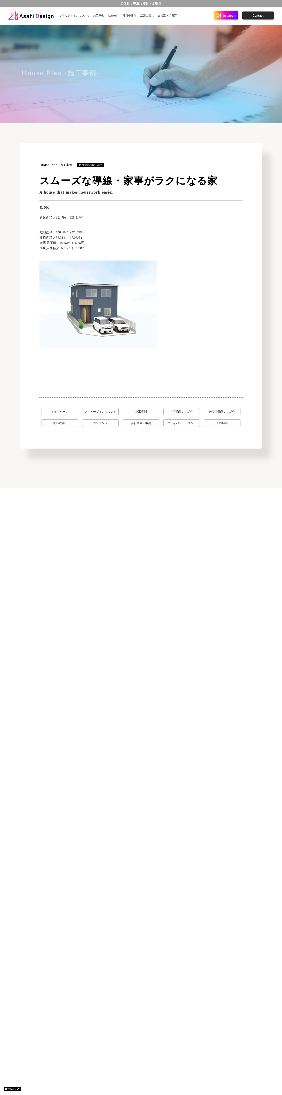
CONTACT (222, 423)
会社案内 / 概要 (167, 15)
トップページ (59, 411)
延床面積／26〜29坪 (90, 164)
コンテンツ (100, 423)
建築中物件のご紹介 (222, 411)
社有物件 (113, 15)
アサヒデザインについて (74, 15)
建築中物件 (129, 15)
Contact (258, 15)
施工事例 (98, 15)
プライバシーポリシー (181, 423)
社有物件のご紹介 (181, 411)
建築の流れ (147, 15)
